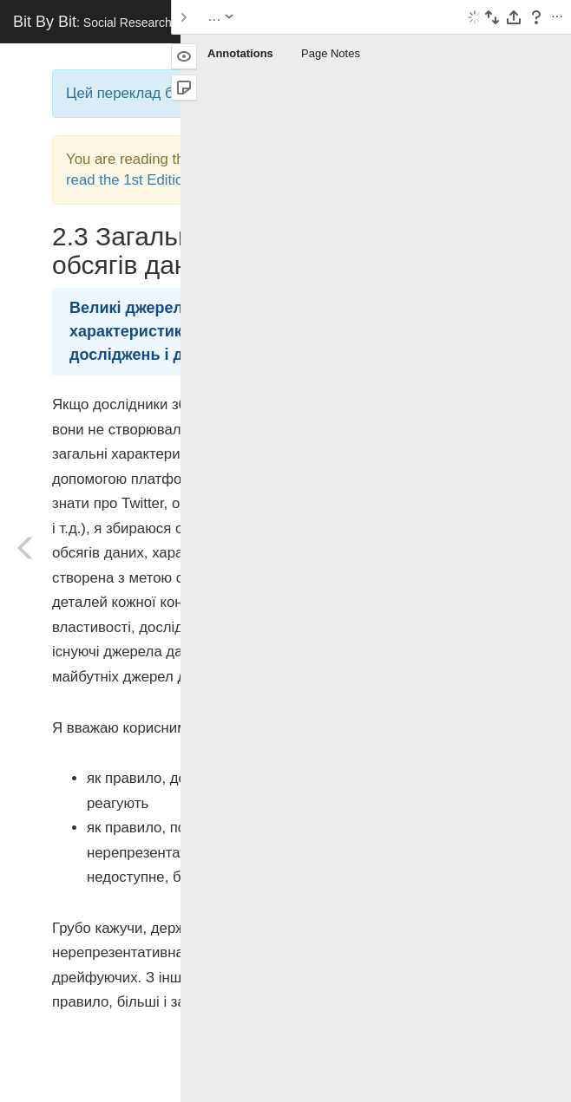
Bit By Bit (139, 21)
